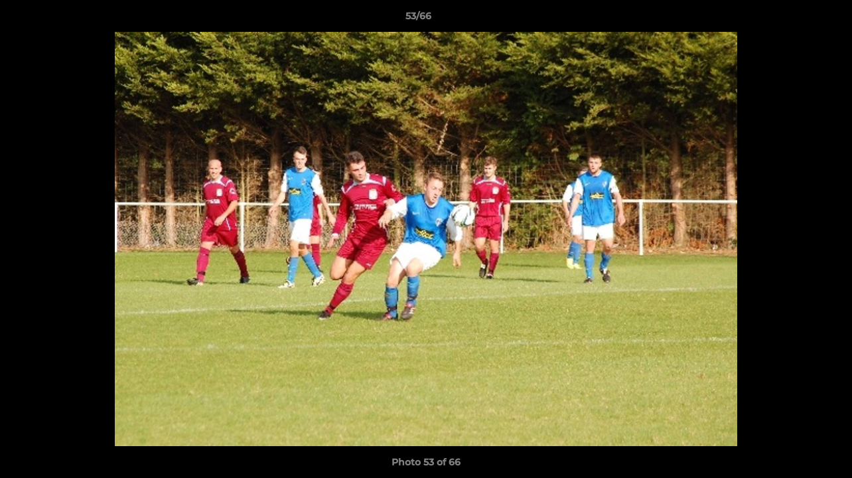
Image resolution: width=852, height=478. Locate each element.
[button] (796, 19)
